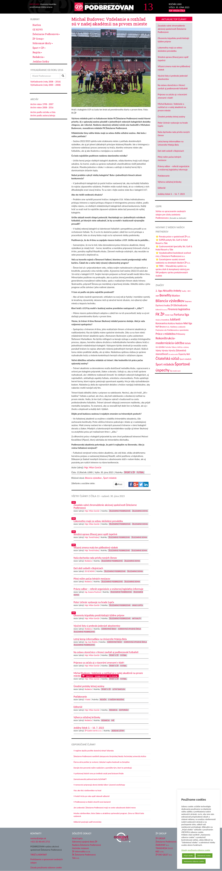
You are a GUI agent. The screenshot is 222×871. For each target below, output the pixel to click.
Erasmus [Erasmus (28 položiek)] (164, 310)
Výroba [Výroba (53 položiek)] (165, 350)
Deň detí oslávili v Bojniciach (171, 151)
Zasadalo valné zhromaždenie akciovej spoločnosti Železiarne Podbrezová (172, 29)
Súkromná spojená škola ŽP (84, 841)
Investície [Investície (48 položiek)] (165, 319)
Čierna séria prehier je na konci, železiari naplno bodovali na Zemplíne (102, 762)
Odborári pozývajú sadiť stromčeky (87, 822)
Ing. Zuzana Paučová (93, 592)
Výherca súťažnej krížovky (169, 182)
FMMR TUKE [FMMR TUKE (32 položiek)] (169, 315)
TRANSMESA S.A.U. (164, 848)
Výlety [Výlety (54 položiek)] (158, 350)
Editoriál (162, 188)
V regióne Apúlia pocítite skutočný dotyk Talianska (94, 750)
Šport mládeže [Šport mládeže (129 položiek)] (165, 364)
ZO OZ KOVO (90, 571)
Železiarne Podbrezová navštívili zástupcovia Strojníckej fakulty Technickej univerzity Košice (110, 756)
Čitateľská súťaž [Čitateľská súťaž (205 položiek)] (167, 358)
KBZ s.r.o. (160, 851)
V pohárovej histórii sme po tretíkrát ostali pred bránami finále (99, 773)
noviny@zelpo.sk (38, 838)
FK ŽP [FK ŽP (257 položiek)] (160, 314)
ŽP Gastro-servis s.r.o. (93, 730)
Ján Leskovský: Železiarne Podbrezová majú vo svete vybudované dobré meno (105, 807)
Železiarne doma (140, 511)
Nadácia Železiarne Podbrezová (86, 845)
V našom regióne (116, 699)
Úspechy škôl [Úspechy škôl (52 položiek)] (184, 354)
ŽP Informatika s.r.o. (81, 851)
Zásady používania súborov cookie (195, 850)
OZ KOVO (38, 29)
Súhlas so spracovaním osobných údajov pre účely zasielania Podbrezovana (171, 214)
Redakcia (39, 56)
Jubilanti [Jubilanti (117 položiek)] (175, 319)
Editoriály (123, 710)
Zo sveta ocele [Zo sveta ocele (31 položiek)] (173, 354)
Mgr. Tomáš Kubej (92, 537)
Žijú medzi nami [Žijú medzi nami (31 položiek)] (175, 371)
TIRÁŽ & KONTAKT (38, 854)
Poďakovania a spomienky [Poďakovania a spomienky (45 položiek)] (178, 330)
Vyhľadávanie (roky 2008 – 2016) (45, 81)
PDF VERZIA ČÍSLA (177, 10)
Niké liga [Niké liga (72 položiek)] (187, 323)
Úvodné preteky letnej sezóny (171, 116)
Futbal (140, 472)
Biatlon (37, 24)
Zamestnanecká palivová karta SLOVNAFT (90, 779)
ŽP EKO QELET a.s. (164, 854)
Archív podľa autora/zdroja (42, 115)
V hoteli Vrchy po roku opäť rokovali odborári (92, 796)
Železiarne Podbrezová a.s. (168, 841)
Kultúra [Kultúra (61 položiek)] (171, 323)
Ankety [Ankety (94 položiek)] (177, 290)
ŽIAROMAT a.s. (162, 845)
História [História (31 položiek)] (158, 320)
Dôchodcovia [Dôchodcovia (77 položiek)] (180, 305)
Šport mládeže (110, 478)
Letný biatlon (119, 689)
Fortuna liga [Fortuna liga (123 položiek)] (181, 314)
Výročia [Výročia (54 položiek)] (172, 350)
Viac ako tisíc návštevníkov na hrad (87, 790)
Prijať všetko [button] (188, 855)
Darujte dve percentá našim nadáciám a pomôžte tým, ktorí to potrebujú (103, 768)
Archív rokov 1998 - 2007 (41, 104)
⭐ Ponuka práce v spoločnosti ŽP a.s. (173, 236)
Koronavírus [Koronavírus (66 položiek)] (162, 323)
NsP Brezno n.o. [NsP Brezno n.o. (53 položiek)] (163, 326)
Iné (112, 720)
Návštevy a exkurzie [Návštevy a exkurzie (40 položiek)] (177, 327)
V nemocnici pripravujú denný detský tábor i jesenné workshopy (99, 785)
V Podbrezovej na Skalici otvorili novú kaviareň (92, 802)
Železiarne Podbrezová (46, 34)
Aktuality (136, 618)
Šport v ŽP (39, 47)
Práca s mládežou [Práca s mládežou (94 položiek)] (166, 333)
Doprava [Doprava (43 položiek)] (188, 301)
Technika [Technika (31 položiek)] (168, 347)
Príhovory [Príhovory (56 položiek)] (180, 334)
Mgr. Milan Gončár (92, 467)
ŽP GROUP (160, 838)
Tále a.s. (75, 858)
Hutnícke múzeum (80, 848)
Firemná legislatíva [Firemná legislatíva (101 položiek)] (179, 309)
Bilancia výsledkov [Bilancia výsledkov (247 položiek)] (170, 300)
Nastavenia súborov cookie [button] (194, 861)
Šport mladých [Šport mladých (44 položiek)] (185, 359)
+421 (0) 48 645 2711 (40, 841)
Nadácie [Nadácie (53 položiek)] (179, 323)
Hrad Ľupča (137, 605)
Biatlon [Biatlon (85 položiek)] (176, 295)
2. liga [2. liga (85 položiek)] (159, 290)
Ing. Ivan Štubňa (91, 642)
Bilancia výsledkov (93, 478)
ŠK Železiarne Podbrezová (84, 854)
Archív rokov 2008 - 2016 (41, 107)
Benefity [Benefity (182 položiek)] (166, 295)
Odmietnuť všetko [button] (204, 855)
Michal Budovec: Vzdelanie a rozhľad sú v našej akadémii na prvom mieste (172, 107)
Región (37, 52)
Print (118, 484)
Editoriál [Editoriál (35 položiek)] (159, 309)
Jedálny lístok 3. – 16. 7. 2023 (171, 194)
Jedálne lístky (41, 61)
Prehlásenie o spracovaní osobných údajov (46, 861)
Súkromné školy (43, 43)
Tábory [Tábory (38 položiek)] (174, 347)
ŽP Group (38, 38)
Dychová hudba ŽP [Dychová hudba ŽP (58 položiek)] (164, 305)
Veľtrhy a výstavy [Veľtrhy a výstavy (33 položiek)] (183, 347)
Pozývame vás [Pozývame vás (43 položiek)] (161, 330)
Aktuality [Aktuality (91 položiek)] (168, 290)
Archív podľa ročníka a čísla (42, 112)
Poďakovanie (164, 175)
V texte (87, 699)
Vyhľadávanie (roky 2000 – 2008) (45, 85)
